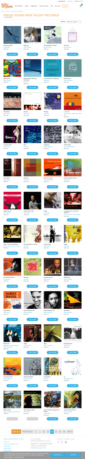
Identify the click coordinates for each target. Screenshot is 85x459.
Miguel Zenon (47, 279)
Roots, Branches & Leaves (30, 244)
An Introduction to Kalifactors (51, 78)
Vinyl (52, 6)
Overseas (66, 45)
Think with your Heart (29, 410)
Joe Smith (66, 246)
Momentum (67, 310)
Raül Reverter (47, 413)
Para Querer (6, 111)
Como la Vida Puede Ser (70, 410)
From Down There (8, 376)
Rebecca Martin (68, 279)
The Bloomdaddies (48, 179)
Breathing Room (68, 343)
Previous (27, 431)
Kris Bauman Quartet (8, 277)
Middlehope (67, 277)
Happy (65, 244)
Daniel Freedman (28, 312)
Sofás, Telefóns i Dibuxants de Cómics (51, 410)
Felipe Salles (47, 246)
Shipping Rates (7, 450)
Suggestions (34, 6)
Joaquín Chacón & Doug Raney (11, 411)
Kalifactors (46, 80)
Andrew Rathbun (48, 146)
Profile (45, 211)
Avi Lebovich (6, 146)
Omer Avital (27, 411)
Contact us (6, 442)
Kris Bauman (6, 279)
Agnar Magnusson (68, 378)
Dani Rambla (6, 113)
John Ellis (26, 246)
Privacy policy (7, 446)
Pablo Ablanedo (7, 378)
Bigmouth (26, 45)
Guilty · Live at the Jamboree (10, 244)
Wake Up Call (6, 78)
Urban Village (67, 144)
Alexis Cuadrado (48, 345)
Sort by (63, 21)
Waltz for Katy (7, 410)
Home (3, 11)
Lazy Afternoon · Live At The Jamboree (71, 211)
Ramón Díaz (27, 179)
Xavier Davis (27, 213)
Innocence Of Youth (29, 211)
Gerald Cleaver (27, 345)
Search (65, 6)
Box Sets (57, 6)
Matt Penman (6, 179)
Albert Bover (6, 312)
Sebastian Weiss (68, 312)
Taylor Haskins (7, 80)
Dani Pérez (26, 81)
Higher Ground (7, 211)
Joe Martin (46, 113)
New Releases (19, 6)
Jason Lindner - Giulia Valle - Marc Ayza (73, 114)
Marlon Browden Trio (49, 310)
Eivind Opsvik (67, 47)
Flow (25, 144)
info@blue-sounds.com (40, 448)
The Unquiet (6, 178)
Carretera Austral (7, 45)
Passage (46, 111)
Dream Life (6, 343)
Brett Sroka (26, 113)
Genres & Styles (44, 6)
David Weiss (67, 345)
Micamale (26, 277)
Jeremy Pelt (47, 213)
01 (64, 376)
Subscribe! (70, 1)
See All (16, 431)
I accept (73, 455)
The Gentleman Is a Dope (50, 45)
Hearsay (26, 111)
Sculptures (46, 144)
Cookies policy (7, 448)
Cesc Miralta (6, 47)
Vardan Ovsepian (68, 80)
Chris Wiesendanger (69, 146)
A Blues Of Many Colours (70, 178)
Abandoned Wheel (28, 376)
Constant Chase (7, 144)
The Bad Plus (47, 376)
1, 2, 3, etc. (66, 111)
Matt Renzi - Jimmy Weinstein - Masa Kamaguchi (11, 346)
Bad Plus (46, 378)
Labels (27, 6)
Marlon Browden (48, 312)
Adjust (25, 343)
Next (70, 431)
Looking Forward (48, 277)
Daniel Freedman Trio (29, 310)
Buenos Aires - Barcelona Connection (30, 79)
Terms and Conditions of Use (10, 444)
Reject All (58, 455)
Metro (45, 343)
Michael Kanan (47, 47)
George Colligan (68, 411)
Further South (47, 244)
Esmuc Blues (6, 310)
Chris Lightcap (27, 47)
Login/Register (62, 1)
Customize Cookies (19, 457)
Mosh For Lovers (48, 178)
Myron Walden (7, 213)
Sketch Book (67, 78)
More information (8, 457)
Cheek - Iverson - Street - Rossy (72, 214)
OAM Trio (26, 146)
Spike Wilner (67, 179)
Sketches (26, 178)
